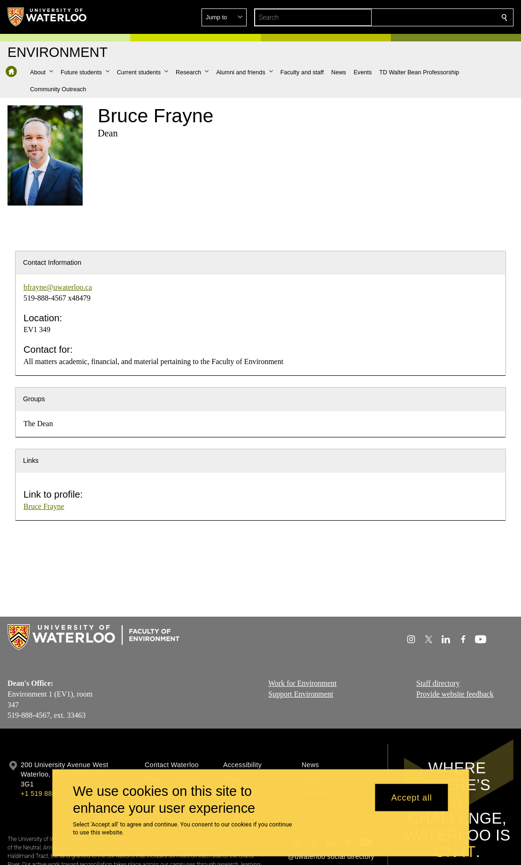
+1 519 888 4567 (47, 793)
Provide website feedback (454, 694)
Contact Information (52, 262)
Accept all (411, 797)
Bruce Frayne (43, 506)
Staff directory (438, 683)
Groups (34, 399)
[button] (436, 17)
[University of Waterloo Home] (47, 17)
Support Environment (300, 694)
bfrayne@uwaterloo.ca (57, 287)
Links (31, 460)
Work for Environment (302, 683)
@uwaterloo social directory (331, 856)
